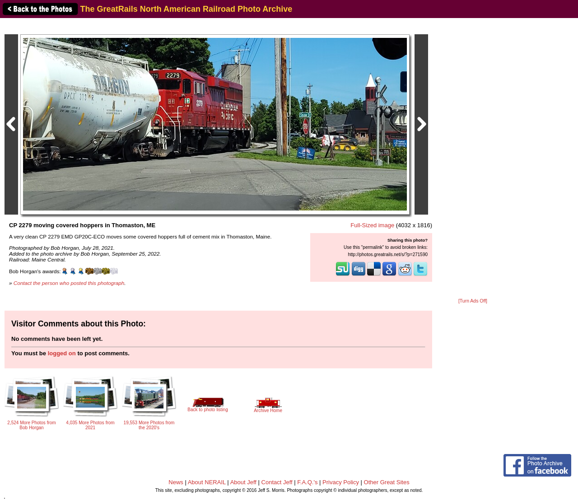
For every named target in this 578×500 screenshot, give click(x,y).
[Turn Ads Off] (472, 300)
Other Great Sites (387, 482)
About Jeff (243, 482)
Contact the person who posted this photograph (69, 283)
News (175, 482)
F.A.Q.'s (307, 482)
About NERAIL (207, 482)
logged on (62, 353)
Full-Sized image (372, 225)
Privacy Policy (340, 482)
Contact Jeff (277, 482)
